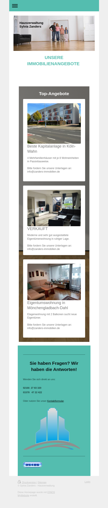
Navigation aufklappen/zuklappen (54, 5)
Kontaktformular (55, 401)
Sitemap (42, 482)
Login (87, 481)
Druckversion (27, 482)
